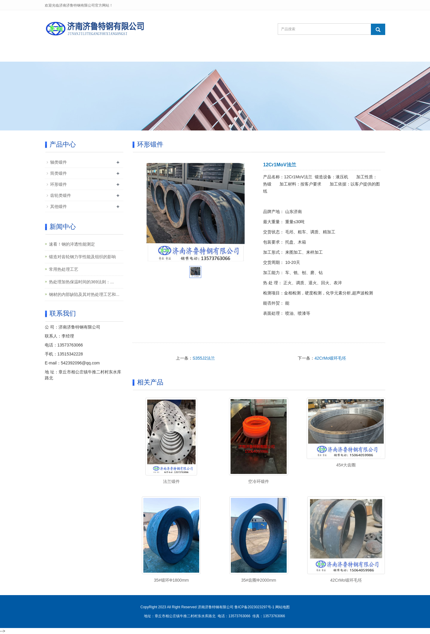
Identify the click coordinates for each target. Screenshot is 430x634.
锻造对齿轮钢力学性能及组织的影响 (82, 256)
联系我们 (285, 54)
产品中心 (137, 54)
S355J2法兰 (204, 358)
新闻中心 (174, 54)
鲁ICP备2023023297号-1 (254, 607)
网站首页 (63, 54)
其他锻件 (58, 206)
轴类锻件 (58, 162)
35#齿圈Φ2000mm (258, 580)
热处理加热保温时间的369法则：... (81, 281)
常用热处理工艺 (63, 269)
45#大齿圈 (346, 465)
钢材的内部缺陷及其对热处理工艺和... (84, 294)
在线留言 (248, 54)
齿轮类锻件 (60, 195)
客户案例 (211, 54)
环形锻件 (58, 184)
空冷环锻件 (258, 481)
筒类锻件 (58, 173)
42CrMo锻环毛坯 (330, 358)
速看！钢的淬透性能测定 (72, 244)
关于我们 (100, 54)
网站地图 (282, 607)
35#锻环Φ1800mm (171, 580)
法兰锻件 (171, 481)
